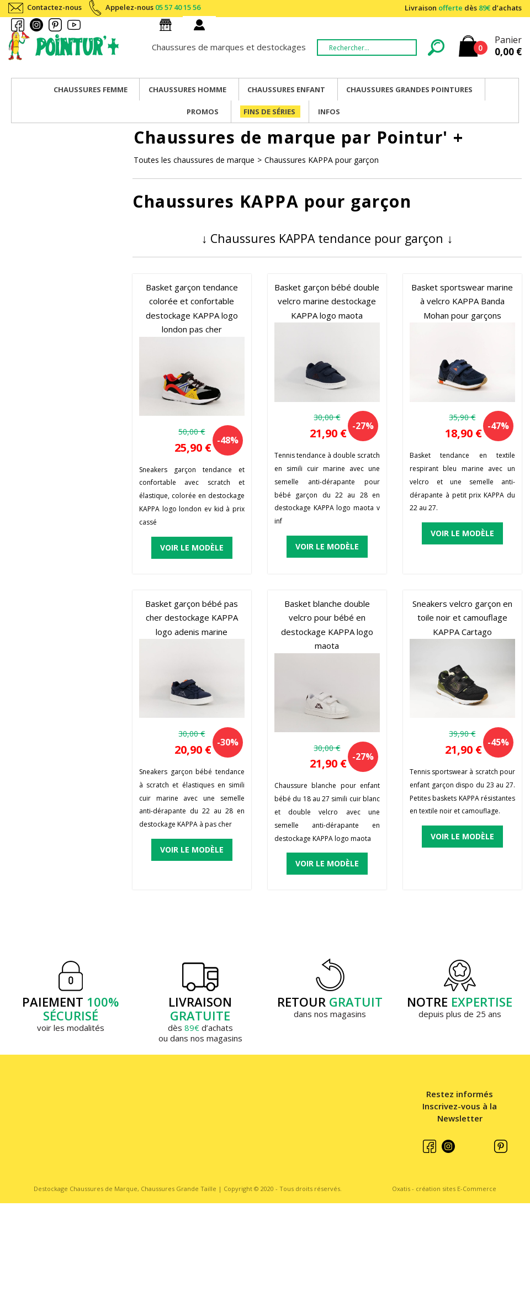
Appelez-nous (152, 7)
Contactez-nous (54, 7)
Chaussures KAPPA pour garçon (321, 160)
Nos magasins (168, 25)
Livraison (463, 8)
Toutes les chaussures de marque (194, 160)
